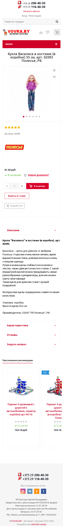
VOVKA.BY (16, 521)
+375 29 (31, 3)
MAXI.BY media (38, 524)
